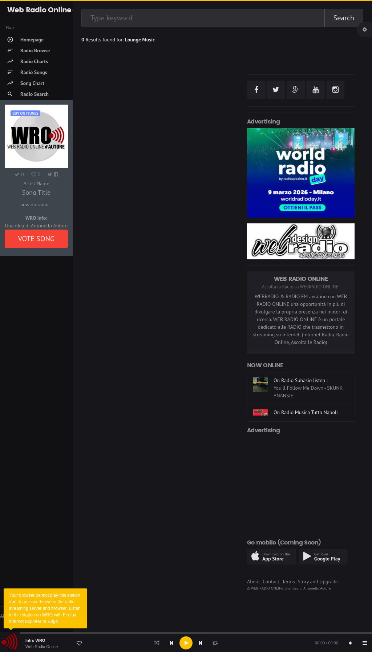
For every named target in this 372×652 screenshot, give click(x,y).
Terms (288, 581)
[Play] (186, 642)
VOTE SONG (36, 238)
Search (343, 18)
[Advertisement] (301, 482)
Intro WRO (35, 640)
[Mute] (350, 643)
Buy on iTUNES (25, 113)
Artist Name (36, 183)
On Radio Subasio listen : (301, 380)
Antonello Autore (317, 588)
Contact (271, 581)
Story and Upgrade (318, 581)
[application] (186, 643)
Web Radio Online (41, 646)
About (253, 581)
